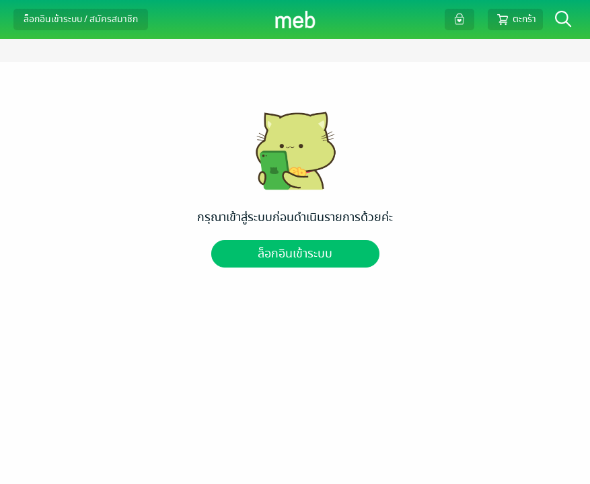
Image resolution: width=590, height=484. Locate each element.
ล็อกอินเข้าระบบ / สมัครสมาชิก (81, 19)
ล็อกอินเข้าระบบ (295, 254)
